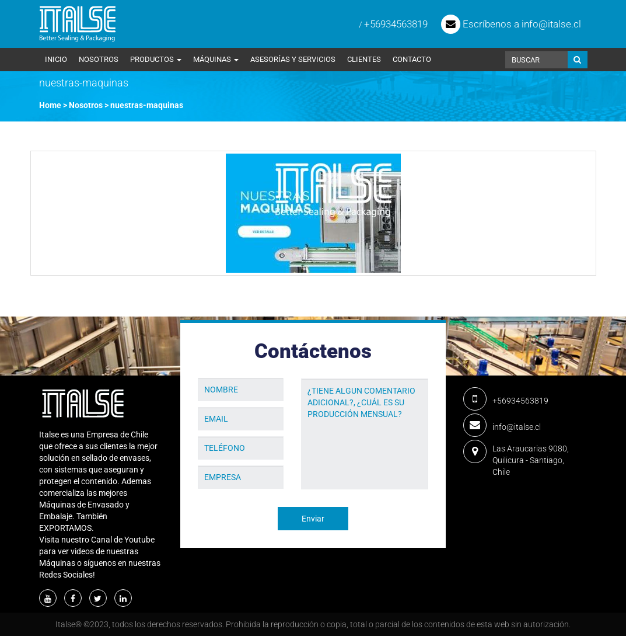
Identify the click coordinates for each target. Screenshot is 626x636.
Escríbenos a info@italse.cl (511, 24)
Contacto (412, 59)
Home (50, 105)
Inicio (56, 59)
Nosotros (98, 59)
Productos (155, 59)
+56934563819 (396, 24)
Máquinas (216, 59)
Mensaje (317, 369)
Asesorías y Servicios (292, 59)
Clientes (364, 59)
